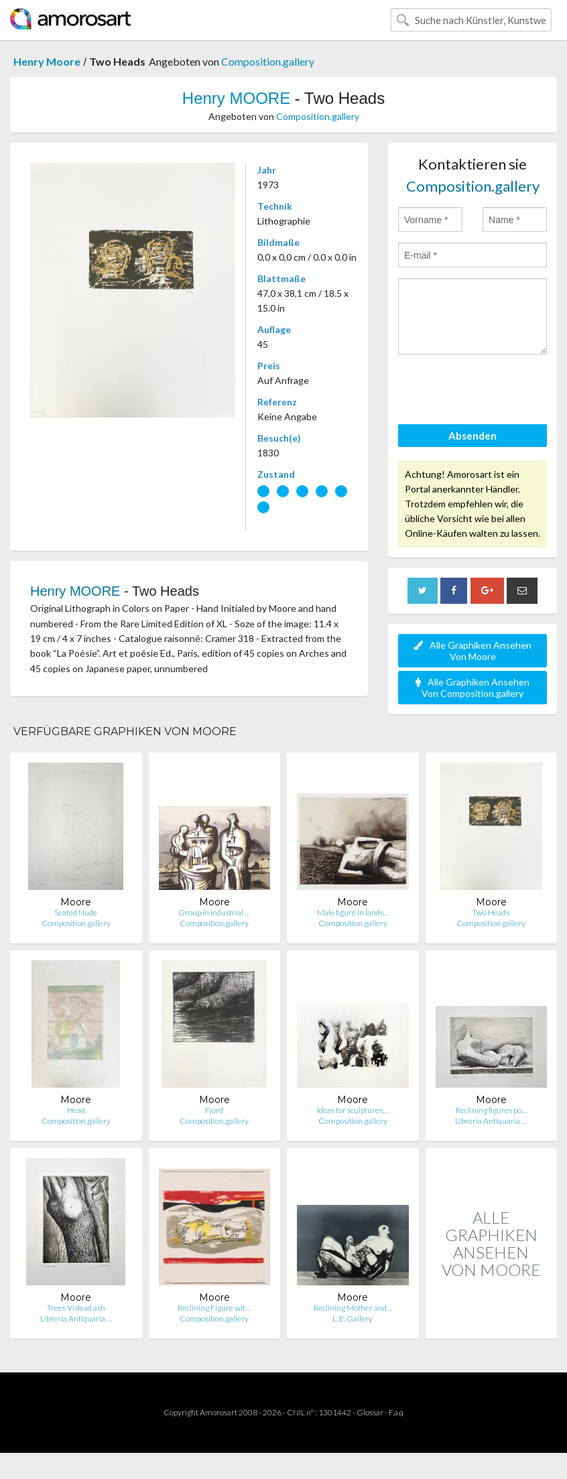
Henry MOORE (236, 98)
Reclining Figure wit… (214, 1308)
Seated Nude (75, 912)
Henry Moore (46, 61)
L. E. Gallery (352, 1318)
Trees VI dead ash (76, 1308)
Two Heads (490, 912)
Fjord (214, 1110)
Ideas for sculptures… (352, 1110)
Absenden (472, 436)
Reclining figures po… (491, 1110)
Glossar (370, 1412)
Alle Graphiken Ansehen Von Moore (472, 650)
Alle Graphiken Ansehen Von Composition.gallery (472, 687)
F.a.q (396, 1412)
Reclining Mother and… (353, 1308)
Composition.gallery (267, 61)
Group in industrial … (214, 912)
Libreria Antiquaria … (491, 1121)
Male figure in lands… (353, 912)
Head (76, 1110)
